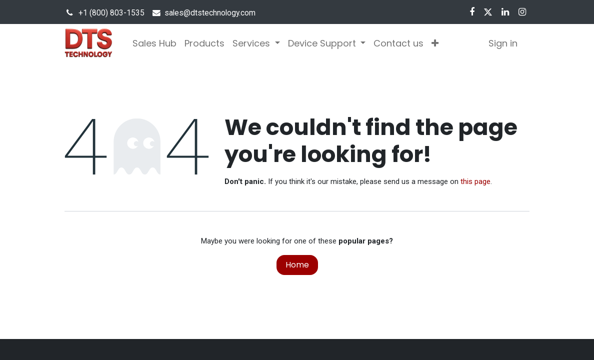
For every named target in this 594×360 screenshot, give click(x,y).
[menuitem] (154, 43)
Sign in (503, 43)
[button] (435, 43)
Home (297, 264)
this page (475, 181)
